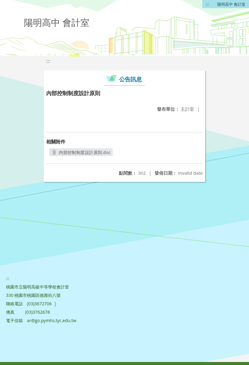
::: (207, 4)
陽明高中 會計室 (231, 4)
